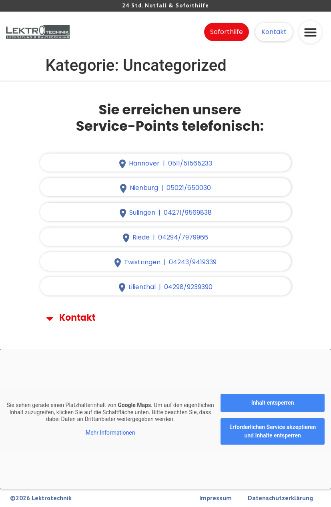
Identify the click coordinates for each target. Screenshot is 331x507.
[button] (310, 29)
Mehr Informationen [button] (110, 432)
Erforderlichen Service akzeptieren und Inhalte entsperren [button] (272, 431)
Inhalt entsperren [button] (272, 402)
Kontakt (77, 317)
